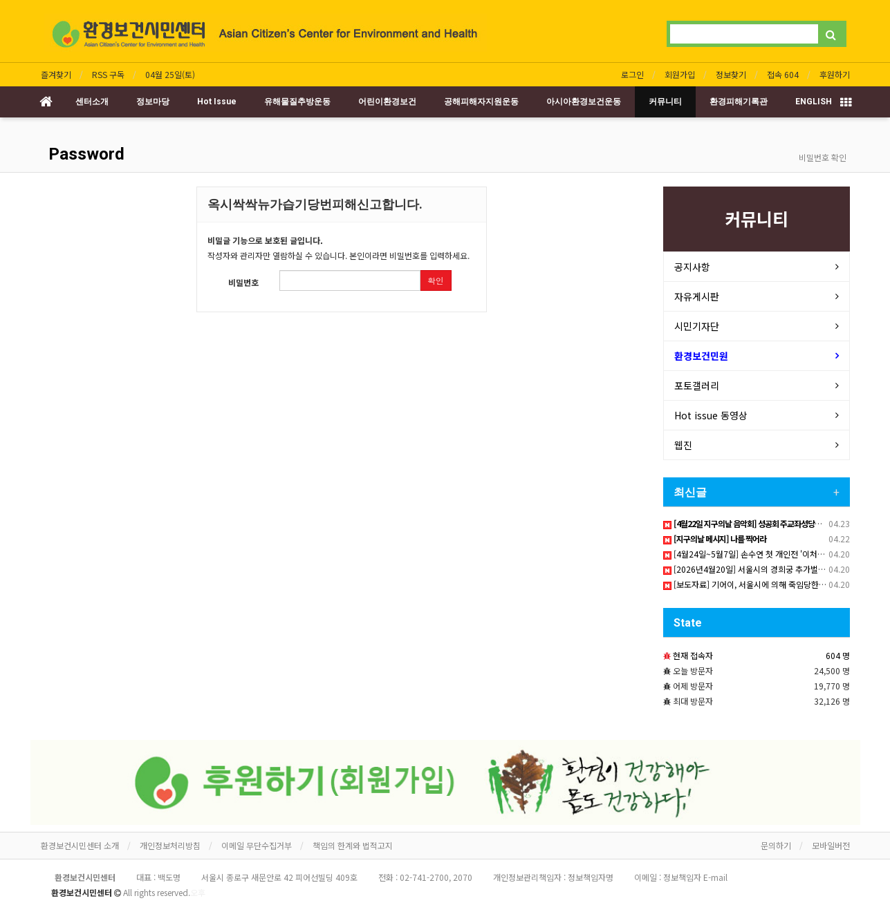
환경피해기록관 (739, 101)
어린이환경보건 (387, 101)
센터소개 (92, 101)
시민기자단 (696, 326)
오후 (197, 892)
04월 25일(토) (170, 74)
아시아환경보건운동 (583, 101)
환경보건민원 (701, 356)
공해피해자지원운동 (481, 101)
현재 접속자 (693, 655)
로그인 (632, 74)
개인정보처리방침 (170, 845)
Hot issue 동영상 (711, 415)
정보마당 (152, 101)
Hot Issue (217, 101)
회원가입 (680, 74)
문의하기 (776, 845)
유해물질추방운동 (297, 101)
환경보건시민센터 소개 (80, 845)
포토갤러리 (696, 385)
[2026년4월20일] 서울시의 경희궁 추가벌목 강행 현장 (761, 569)
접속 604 (783, 74)
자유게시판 (696, 296)
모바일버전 (831, 845)
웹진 (683, 445)
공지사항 (692, 267)
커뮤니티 (665, 101)
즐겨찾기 (56, 74)
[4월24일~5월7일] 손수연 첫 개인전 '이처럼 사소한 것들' (766, 554)
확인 (435, 280)
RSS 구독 (108, 74)
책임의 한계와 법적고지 (353, 845)
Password (84, 154)
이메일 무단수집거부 (256, 845)
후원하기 (834, 74)
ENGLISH (813, 101)
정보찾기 (731, 74)
